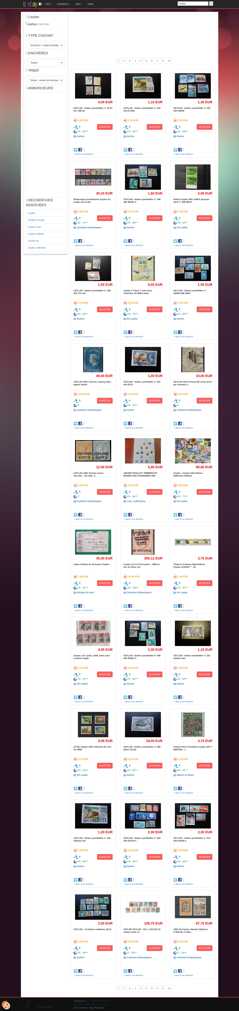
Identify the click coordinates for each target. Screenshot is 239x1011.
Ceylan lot (33, 240)
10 (169, 60)
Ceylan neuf (34, 227)
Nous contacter (81, 1008)
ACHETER (104, 127)
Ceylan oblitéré (36, 234)
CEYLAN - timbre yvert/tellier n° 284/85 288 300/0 (189, 292)
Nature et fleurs (185, 775)
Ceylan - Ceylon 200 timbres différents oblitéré (188, 474)
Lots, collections (136, 501)
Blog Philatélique (96, 1008)
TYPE (47, 4)
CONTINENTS (63, 4)
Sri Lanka (182, 227)
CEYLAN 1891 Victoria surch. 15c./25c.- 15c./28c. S (89, 474)
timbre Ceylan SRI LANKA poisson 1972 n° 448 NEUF (191, 200)
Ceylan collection (37, 247)
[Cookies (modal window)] (6, 1005)
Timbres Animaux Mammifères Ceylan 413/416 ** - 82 (189, 565)
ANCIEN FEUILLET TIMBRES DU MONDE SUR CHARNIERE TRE (140, 474)
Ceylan (32, 213)
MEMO (90, 4)
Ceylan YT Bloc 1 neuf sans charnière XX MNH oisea (137, 292)
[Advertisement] (45, 145)
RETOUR (44, 24)
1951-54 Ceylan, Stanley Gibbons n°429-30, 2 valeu (190, 930)
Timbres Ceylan (36, 220)
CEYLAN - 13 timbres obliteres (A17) (92, 929)
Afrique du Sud (85, 592)
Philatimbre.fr (80, 1001)
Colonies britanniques (89, 227)
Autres (80, 136)
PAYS (78, 4)
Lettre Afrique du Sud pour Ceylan (91, 564)
